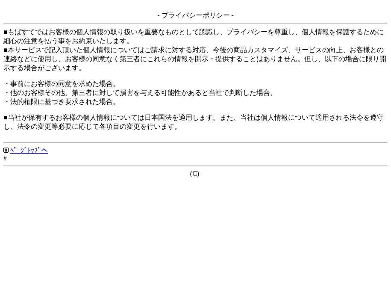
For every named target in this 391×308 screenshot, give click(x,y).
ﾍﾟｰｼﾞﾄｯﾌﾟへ (29, 150)
